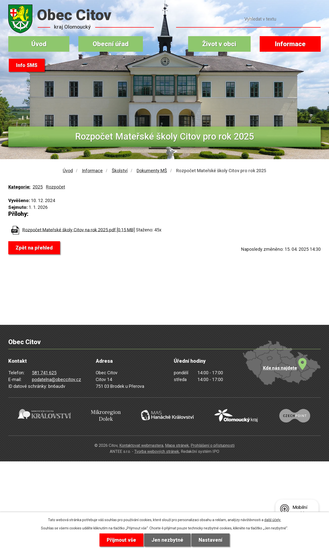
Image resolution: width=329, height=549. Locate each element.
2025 (38, 187)
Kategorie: (19, 187)
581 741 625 (44, 372)
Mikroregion (105, 415)
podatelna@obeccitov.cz (56, 379)
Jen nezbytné (167, 540)
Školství (120, 170)
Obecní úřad (111, 44)
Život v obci (219, 44)
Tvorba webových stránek (156, 451)
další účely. (272, 520)
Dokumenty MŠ (152, 170)
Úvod (38, 44)
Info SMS (26, 65)
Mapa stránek (177, 445)
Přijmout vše (121, 540)
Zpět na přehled (34, 248)
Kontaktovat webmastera (141, 445)
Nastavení (210, 540)
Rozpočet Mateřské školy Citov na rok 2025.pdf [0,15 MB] (78, 229)
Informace (290, 44)
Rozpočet (55, 187)
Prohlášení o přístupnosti (213, 445)
